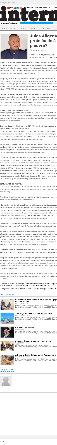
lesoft (17, 289)
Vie (56, 289)
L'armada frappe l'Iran (24, 327)
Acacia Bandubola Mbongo (14, 284)
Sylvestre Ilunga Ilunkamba (25, 285)
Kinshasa (35, 289)
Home (2, 441)
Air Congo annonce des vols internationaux (34, 314)
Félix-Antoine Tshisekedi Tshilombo (37, 284)
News (12, 289)
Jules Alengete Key (42, 285)
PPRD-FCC (10, 285)
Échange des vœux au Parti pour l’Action (33, 341)
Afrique (22, 289)
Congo (29, 289)
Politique (43, 289)
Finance (50, 289)
